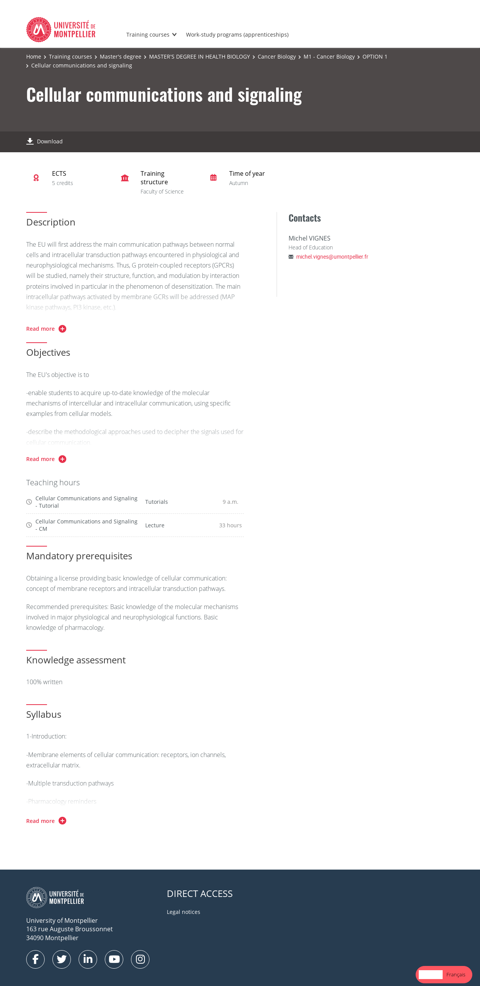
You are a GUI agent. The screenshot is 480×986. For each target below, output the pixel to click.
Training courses (148, 34)
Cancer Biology (277, 56)
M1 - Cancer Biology (329, 56)
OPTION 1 (375, 56)
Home (33, 56)
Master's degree (120, 56)
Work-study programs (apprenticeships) (237, 34)
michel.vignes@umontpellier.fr (332, 256)
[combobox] (431, 974)
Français (455, 974)
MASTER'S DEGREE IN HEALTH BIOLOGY (199, 56)
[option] (456, 974)
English (431, 974)
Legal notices (183, 911)
